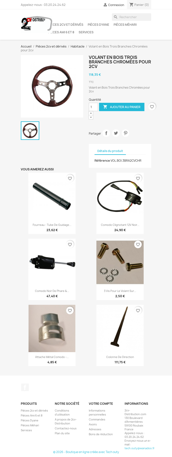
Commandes (97, 419)
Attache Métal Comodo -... (52, 357)
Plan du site (62, 433)
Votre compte (101, 404)
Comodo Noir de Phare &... (52, 291)
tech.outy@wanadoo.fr (140, 448)
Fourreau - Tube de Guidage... (52, 225)
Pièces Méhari (125, 25)
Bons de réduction (101, 434)
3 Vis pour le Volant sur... (120, 291)
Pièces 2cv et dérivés (65, 25)
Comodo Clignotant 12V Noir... (120, 225)
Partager (106, 133)
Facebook (25, 387)
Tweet (116, 133)
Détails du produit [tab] (110, 151)
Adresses (95, 429)
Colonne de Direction (120, 357)
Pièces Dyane (98, 25)
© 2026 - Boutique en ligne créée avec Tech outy (86, 452)
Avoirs (93, 424)
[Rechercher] (131, 17)
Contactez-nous (66, 428)
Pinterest (125, 133)
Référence (102, 160)
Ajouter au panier (121, 107)
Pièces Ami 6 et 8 (61, 32)
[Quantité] (93, 107)
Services (86, 32)
